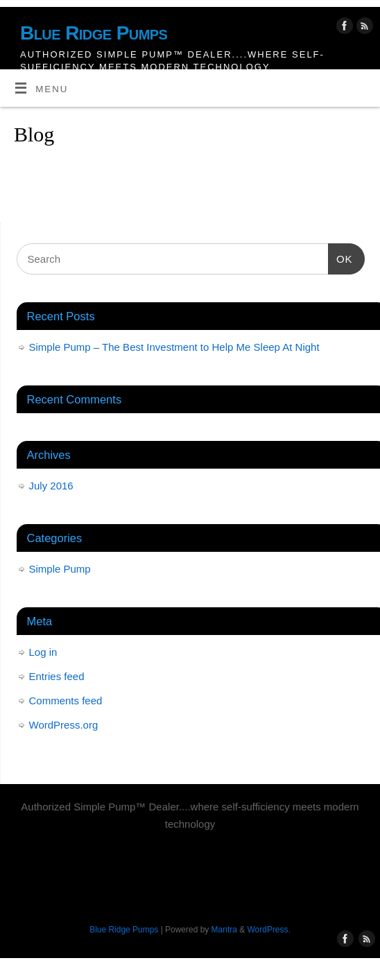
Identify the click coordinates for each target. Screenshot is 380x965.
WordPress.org (63, 725)
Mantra (224, 929)
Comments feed (66, 700)
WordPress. (269, 929)
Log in (43, 652)
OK (340, 257)
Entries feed (57, 676)
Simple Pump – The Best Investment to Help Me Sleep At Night (174, 347)
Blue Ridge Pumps (93, 33)
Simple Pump (60, 569)
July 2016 (51, 486)
